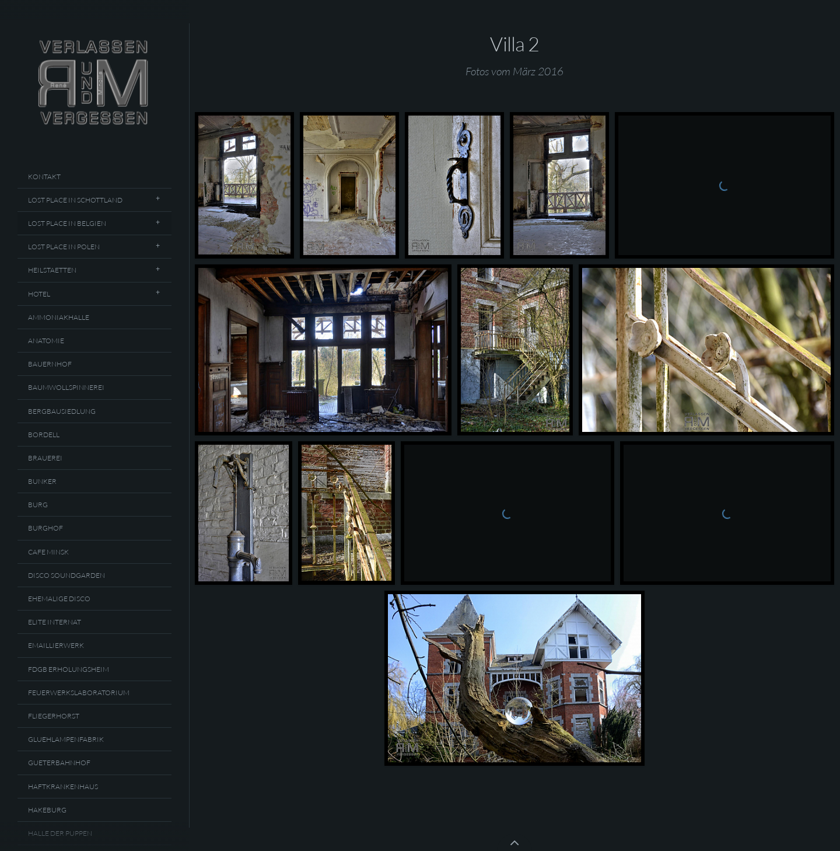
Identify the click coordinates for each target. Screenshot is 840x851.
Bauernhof (50, 364)
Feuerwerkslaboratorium (79, 692)
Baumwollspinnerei (66, 387)
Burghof (45, 528)
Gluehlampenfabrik (66, 739)
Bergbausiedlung (62, 411)
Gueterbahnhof (59, 762)
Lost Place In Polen (64, 246)
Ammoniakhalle (58, 317)
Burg (38, 504)
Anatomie (46, 340)
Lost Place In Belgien (67, 223)
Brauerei (45, 458)
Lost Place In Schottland (75, 200)
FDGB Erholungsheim (68, 669)
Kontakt (44, 176)
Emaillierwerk (56, 645)
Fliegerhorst (53, 716)
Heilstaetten (52, 270)
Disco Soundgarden (66, 575)
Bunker (42, 481)
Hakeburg (47, 809)
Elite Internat (54, 622)
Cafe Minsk (48, 551)
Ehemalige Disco (59, 598)
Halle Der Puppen (60, 833)
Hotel (39, 294)
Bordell (44, 434)
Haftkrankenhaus (63, 786)
